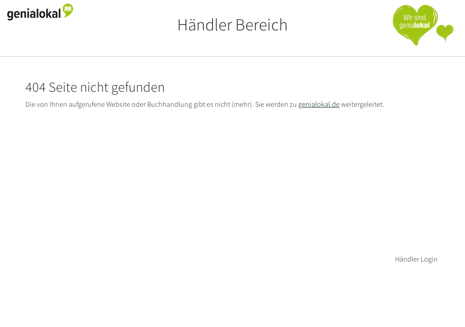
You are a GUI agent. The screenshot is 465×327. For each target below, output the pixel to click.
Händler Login (416, 259)
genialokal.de (319, 104)
